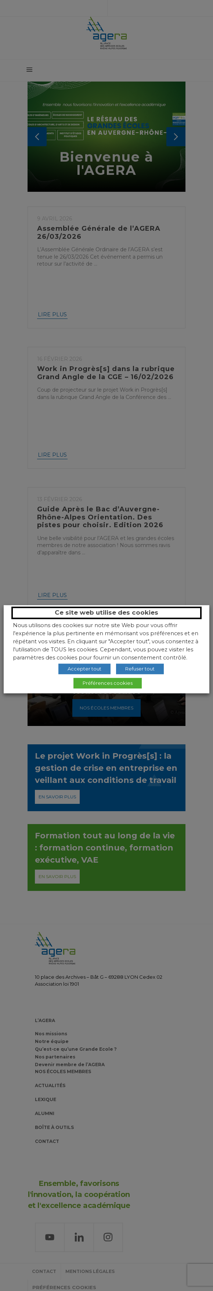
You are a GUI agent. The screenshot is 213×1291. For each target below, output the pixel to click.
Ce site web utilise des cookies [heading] (106, 612)
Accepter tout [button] (84, 669)
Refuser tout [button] (140, 669)
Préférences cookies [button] (108, 683)
